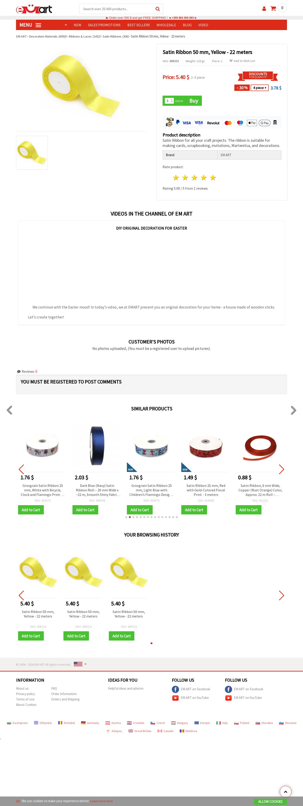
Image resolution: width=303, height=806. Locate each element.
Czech (158, 723)
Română (66, 723)
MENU (30, 25)
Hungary (179, 723)
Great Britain (139, 731)
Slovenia (287, 723)
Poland (241, 723)
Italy (222, 723)
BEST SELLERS (138, 25)
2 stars (185, 178)
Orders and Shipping (65, 700)
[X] (18, 801)
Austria (113, 723)
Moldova (188, 731)
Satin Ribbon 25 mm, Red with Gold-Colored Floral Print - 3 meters (205, 490)
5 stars (213, 178)
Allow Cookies (270, 802)
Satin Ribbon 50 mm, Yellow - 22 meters (38, 614)
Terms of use (25, 700)
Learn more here (102, 801)
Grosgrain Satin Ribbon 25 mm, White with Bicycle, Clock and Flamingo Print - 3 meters (43, 490)
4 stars (203, 178)
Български (17, 723)
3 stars (194, 178)
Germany (90, 723)
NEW (77, 25)
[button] (126, 517)
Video (203, 25)
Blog (187, 25)
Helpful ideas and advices (126, 689)
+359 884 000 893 (183, 18)
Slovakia (264, 723)
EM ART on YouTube (190, 698)
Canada (165, 731)
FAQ (54, 689)
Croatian (135, 723)
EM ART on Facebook (191, 690)
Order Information (64, 694)
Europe (202, 723)
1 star (176, 178)
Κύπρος (114, 731)
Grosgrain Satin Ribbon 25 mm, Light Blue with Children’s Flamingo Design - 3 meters (151, 490)
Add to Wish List (242, 61)
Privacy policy (25, 694)
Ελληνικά (43, 723)
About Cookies (26, 705)
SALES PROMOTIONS (104, 25)
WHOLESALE (166, 25)
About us (22, 689)
